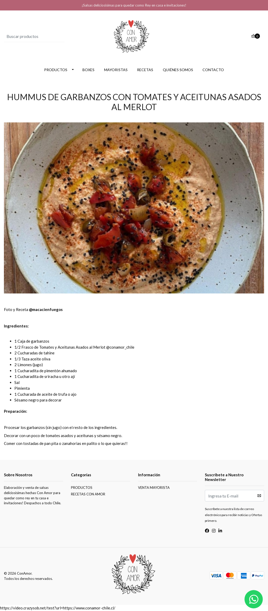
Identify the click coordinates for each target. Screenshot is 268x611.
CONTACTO (213, 69)
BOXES (88, 69)
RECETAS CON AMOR (88, 494)
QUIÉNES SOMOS (178, 69)
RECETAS (145, 69)
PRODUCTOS (55, 69)
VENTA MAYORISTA (154, 487)
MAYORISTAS (116, 69)
